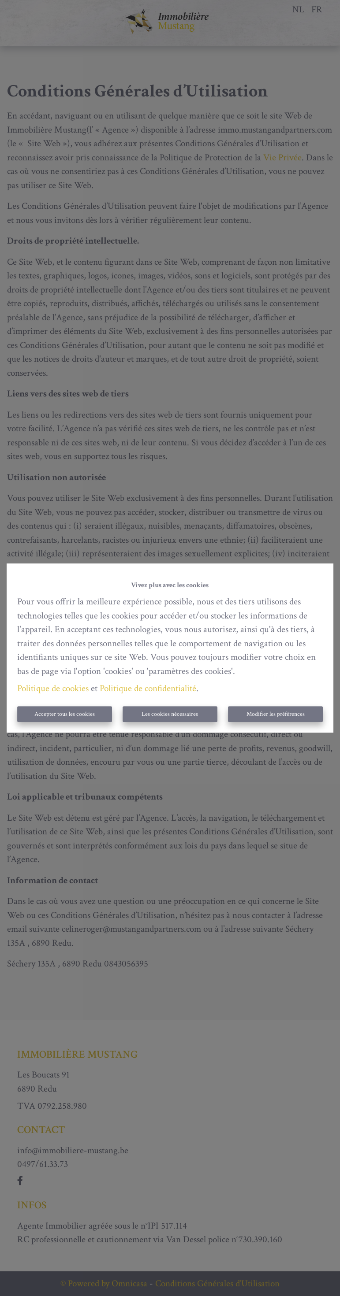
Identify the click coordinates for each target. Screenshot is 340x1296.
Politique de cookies (53, 688)
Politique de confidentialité (148, 688)
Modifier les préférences (276, 714)
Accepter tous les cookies (64, 714)
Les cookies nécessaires (170, 714)
